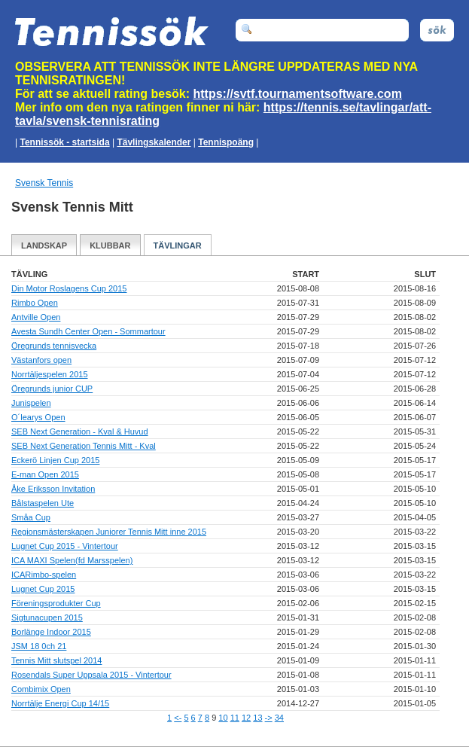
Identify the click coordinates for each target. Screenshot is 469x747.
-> (269, 717)
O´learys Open (38, 417)
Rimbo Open (34, 302)
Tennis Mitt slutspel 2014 (56, 660)
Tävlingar (178, 245)
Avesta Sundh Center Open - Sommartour (88, 331)
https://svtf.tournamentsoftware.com (297, 93)
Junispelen (31, 402)
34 (279, 717)
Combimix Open (41, 689)
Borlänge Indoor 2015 (51, 631)
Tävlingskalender (153, 142)
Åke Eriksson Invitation (53, 488)
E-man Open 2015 (45, 474)
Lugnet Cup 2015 (43, 588)
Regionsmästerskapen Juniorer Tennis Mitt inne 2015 (108, 531)
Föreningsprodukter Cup (56, 603)
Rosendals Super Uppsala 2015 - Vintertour (91, 674)
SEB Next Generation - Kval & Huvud (79, 431)
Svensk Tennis (44, 183)
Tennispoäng (226, 142)
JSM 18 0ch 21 (38, 646)
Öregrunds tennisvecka (53, 345)
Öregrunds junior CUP (52, 388)
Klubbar (110, 245)
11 (234, 717)
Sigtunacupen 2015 (47, 617)
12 (246, 717)
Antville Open (35, 317)
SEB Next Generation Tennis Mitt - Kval (83, 445)
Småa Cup (30, 517)
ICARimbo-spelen (43, 574)
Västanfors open (41, 359)
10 (222, 717)
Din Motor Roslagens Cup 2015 (68, 288)
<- (177, 717)
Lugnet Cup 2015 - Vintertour (64, 545)
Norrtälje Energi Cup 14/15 (60, 703)
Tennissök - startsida (64, 142)
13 (257, 717)
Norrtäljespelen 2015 (49, 374)
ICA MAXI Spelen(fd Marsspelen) (71, 560)
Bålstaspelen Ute (42, 503)
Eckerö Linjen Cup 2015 (55, 460)
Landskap (44, 245)
